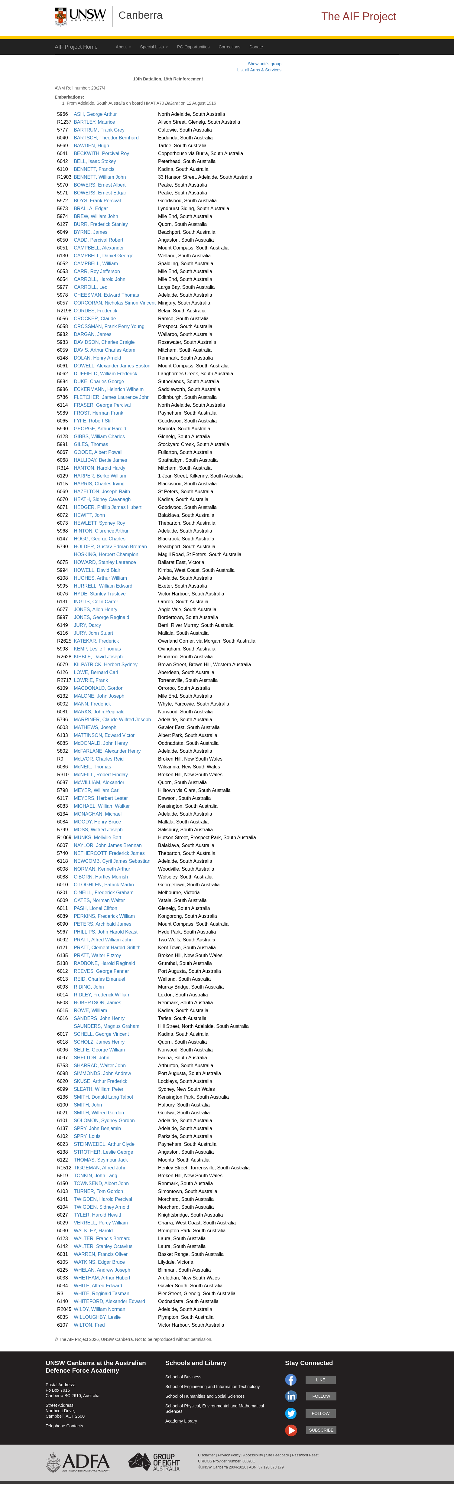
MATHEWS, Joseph (95, 727)
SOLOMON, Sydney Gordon (104, 1120)
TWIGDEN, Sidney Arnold (101, 1207)
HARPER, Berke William (100, 475)
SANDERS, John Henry (99, 1018)
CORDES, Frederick (95, 310)
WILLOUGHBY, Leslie (97, 1317)
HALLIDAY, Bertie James (100, 460)
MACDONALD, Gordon (99, 688)
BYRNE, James (90, 232)
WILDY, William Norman (99, 1309)
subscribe (321, 1430)
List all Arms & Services (259, 69)
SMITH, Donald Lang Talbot (103, 1097)
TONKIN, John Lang (95, 1175)
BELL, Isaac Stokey (95, 161)
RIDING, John (89, 986)
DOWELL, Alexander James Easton (112, 365)
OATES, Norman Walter (99, 900)
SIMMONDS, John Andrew (102, 1073)
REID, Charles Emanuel (99, 979)
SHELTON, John (91, 1057)
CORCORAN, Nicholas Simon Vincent (115, 302)
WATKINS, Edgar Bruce (99, 1262)
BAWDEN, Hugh (91, 145)
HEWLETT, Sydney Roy (99, 523)
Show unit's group (264, 63)
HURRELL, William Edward (103, 585)
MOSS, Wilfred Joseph (98, 829)
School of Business (183, 1376)
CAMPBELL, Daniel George (103, 255)
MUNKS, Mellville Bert (97, 837)
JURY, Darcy (87, 625)
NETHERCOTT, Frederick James (109, 853)
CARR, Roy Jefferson (97, 271)
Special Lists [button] (154, 46)
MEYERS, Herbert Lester (101, 798)
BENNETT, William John (100, 177)
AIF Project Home (76, 47)
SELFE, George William (99, 1049)
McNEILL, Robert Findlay (101, 774)
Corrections (229, 46)
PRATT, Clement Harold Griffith (107, 947)
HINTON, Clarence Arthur (101, 530)
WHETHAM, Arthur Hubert (102, 1277)
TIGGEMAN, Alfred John (100, 1167)
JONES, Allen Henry (95, 609)
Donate (256, 46)
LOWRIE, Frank (91, 680)
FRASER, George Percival (102, 405)
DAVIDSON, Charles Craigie (104, 342)
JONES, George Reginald (101, 617)
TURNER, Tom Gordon (98, 1191)
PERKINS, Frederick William (104, 916)
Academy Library (181, 1421)
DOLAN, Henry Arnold (97, 357)
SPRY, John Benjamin (97, 1128)
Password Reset (305, 1455)
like (320, 1379)
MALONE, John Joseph (99, 696)
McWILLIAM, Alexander (99, 782)
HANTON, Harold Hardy (99, 468)
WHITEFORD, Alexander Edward (109, 1301)
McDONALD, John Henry (101, 743)
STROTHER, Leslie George (103, 1152)
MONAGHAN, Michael (98, 813)
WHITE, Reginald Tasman (101, 1293)
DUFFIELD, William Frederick (105, 373)
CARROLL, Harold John (99, 279)
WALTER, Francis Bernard (102, 1238)
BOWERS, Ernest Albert (100, 184)
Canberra (140, 15)
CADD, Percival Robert (98, 240)
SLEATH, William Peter (98, 1089)
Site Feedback (277, 1455)
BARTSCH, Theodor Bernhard (106, 137)
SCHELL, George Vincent (101, 1034)
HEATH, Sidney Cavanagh (102, 499)
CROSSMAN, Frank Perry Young (109, 326)
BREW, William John (96, 216)
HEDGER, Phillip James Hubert (107, 507)
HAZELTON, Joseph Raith (102, 491)
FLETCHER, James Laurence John (112, 397)
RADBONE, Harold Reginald (104, 963)
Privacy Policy (229, 1455)
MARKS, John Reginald (99, 711)
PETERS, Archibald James (102, 924)
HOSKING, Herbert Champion (106, 554)
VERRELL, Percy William (101, 1222)
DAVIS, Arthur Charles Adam (104, 350)
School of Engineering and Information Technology (212, 1386)
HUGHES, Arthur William (100, 578)
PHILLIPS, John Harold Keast (106, 931)
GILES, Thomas (91, 444)
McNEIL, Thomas (92, 766)
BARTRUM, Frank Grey (99, 129)
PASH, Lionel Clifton (95, 908)
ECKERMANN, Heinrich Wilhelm (109, 389)
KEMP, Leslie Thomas (97, 648)
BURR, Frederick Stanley (101, 224)
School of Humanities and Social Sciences (205, 1396)
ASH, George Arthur (95, 114)
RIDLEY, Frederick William (102, 994)
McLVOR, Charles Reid (99, 758)
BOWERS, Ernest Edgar (100, 192)
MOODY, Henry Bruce (97, 821)
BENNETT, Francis (94, 169)
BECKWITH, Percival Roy (101, 153)
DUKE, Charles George (99, 381)
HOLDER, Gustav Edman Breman (110, 546)
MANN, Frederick (92, 703)
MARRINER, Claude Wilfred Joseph (112, 719)
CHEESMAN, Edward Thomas (106, 295)
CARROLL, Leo (90, 287)
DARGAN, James (92, 334)
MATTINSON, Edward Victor (104, 735)
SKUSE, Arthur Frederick (100, 1081)
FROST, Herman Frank (98, 413)
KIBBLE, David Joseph (98, 656)
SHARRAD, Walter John (100, 1065)
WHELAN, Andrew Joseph (102, 1270)
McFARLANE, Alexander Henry (107, 751)
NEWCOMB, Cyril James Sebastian (112, 861)
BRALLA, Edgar (91, 208)
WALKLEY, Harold (93, 1230)
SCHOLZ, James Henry (99, 1042)
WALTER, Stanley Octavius (103, 1246)
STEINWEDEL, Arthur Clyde (104, 1144)
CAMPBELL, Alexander (99, 247)
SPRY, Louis (87, 1136)
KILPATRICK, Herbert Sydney (106, 664)
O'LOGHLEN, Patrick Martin (104, 884)
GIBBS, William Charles (99, 436)
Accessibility (253, 1455)
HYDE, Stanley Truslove (100, 593)
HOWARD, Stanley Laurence (105, 562)
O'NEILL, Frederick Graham (104, 892)
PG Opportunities (193, 46)
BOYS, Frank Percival (97, 200)
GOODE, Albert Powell (98, 452)
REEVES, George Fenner (101, 971)
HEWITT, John (89, 515)
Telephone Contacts (64, 1425)
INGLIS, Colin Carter (96, 601)
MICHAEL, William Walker (102, 806)
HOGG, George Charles (99, 538)
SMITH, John (88, 1104)
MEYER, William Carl (96, 790)
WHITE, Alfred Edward (98, 1285)
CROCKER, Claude (95, 318)
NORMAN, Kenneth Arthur (102, 869)
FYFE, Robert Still (93, 420)
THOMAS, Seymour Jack (101, 1159)
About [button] (123, 46)
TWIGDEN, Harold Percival (103, 1199)
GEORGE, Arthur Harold (100, 428)
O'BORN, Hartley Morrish (101, 876)
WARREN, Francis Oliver (101, 1254)
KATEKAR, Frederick (96, 641)
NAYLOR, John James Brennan (108, 845)
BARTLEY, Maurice (94, 122)
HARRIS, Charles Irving (99, 483)
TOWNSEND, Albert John (101, 1183)
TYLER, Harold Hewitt (97, 1214)
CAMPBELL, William (96, 263)
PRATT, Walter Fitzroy (97, 955)
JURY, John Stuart (93, 633)
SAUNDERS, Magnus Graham (106, 1026)
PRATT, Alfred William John (103, 939)
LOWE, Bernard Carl (96, 672)
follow (321, 1396)
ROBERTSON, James (97, 1002)
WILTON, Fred (89, 1325)
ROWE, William (90, 1010)
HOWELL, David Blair (97, 570)
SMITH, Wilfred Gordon (99, 1112)
